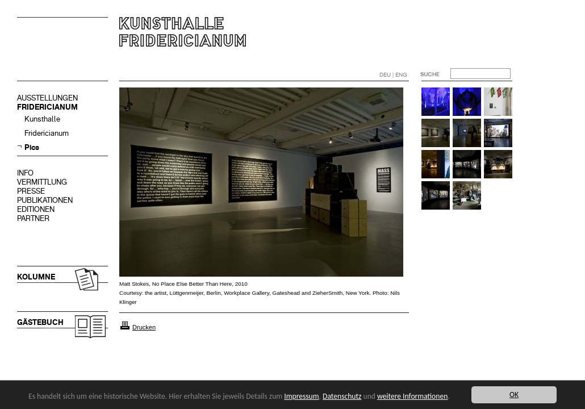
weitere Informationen (412, 396)
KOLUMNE (36, 277)
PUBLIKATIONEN (45, 200)
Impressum (301, 396)
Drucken (144, 327)
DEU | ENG (393, 75)
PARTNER (33, 218)
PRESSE (31, 191)
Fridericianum (46, 133)
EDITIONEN (36, 209)
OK (514, 394)
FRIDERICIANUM (47, 107)
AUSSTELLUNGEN (47, 98)
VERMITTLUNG (42, 182)
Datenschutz (342, 396)
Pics (31, 147)
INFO (25, 173)
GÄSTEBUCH (40, 322)
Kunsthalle (42, 119)
